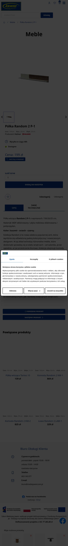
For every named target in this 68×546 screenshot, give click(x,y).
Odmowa (12, 291)
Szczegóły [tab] (34, 259)
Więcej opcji (34, 291)
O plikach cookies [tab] (56, 259)
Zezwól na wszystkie (55, 291)
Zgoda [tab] (12, 259)
